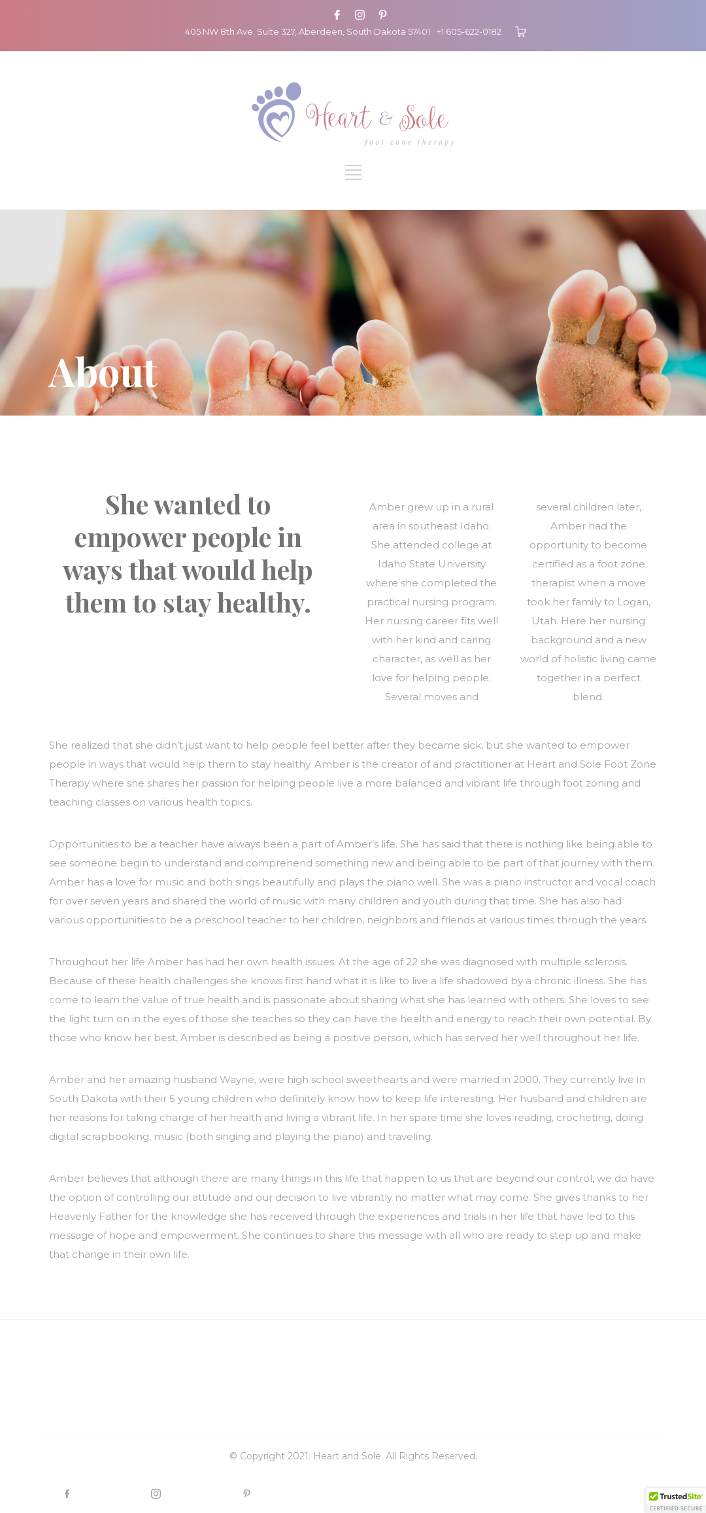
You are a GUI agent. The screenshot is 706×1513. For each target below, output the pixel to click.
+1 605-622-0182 (469, 31)
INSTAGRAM (198, 1493)
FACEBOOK (108, 1493)
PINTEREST (286, 1493)
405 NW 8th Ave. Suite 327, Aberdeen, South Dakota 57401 (307, 31)
